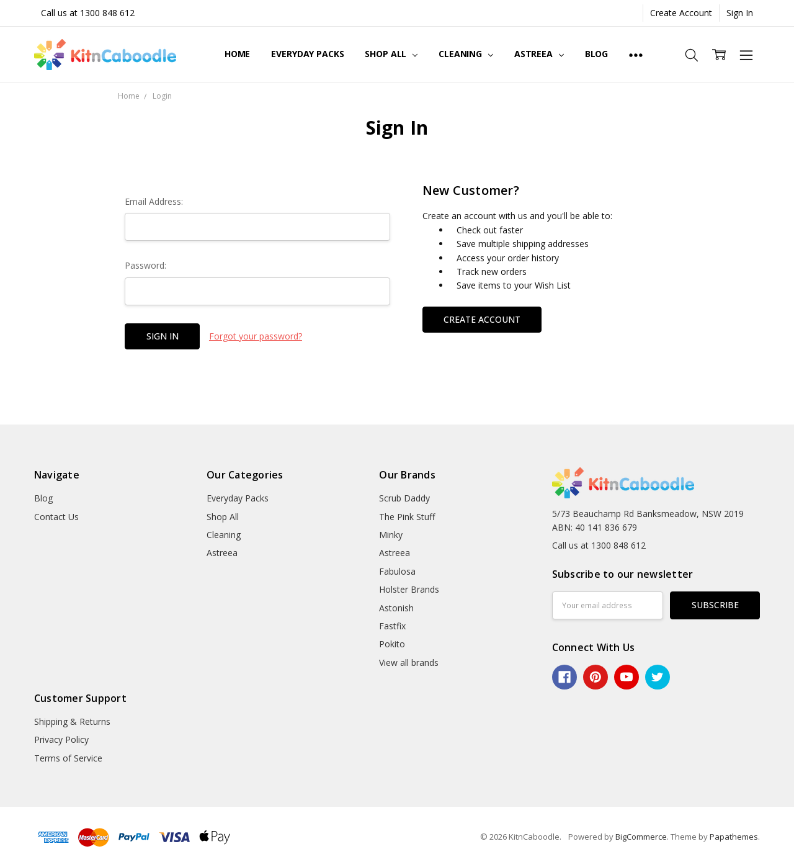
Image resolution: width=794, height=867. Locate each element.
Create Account (681, 13)
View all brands (409, 662)
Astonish (396, 608)
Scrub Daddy (404, 498)
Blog (596, 54)
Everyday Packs (307, 54)
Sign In (739, 13)
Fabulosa (397, 571)
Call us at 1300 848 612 (88, 13)
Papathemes (734, 836)
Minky (391, 535)
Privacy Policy (61, 739)
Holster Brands (409, 589)
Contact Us (56, 517)
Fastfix (392, 626)
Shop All (391, 54)
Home (237, 54)
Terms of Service (68, 758)
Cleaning (466, 54)
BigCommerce (641, 836)
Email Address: (154, 201)
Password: (145, 265)
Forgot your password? (255, 336)
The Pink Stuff (407, 517)
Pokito (392, 644)
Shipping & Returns (72, 721)
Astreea (539, 54)
